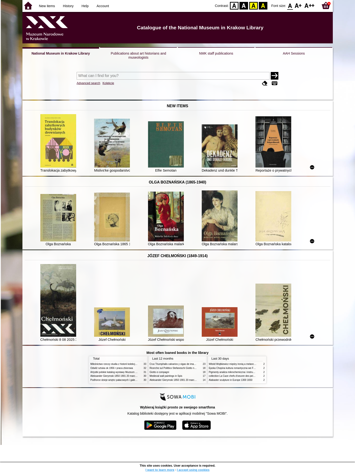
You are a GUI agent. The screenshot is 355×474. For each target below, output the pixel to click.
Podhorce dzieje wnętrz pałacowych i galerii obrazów (118, 380)
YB (253, 5)
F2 (309, 5)
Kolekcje (108, 83)
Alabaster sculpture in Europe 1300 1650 (231, 380)
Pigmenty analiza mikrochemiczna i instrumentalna (236, 372)
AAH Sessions (294, 53)
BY (262, 5)
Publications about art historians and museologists (138, 55)
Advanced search (88, 83)
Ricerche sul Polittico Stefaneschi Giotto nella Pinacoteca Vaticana (185, 368)
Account (102, 6)
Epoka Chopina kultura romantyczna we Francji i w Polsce (240, 368)
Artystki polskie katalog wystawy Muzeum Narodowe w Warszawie (125, 372)
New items (47, 6)
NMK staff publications (216, 53)
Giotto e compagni (159, 372)
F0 (290, 5)
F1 (298, 5)
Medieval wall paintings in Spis (166, 376)
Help (85, 6)
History (68, 6)
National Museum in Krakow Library (61, 53)
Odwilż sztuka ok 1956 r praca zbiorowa (111, 368)
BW (244, 5)
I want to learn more (159, 470)
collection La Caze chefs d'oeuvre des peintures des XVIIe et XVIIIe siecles (249, 376)
